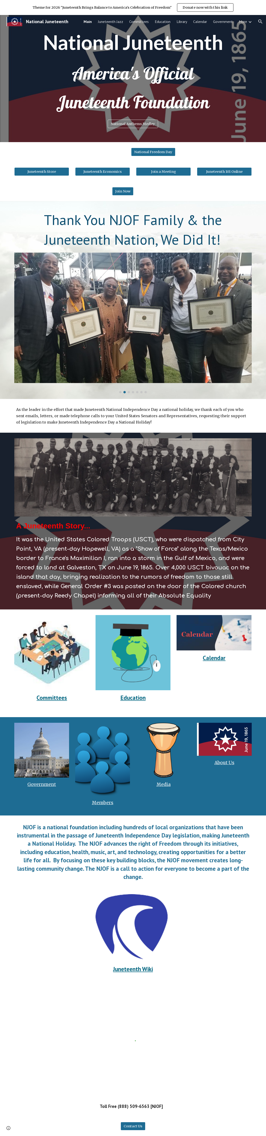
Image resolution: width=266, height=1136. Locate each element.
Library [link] (182, 21)
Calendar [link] (200, 21)
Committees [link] (139, 21)
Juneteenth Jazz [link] (110, 21)
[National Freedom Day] (153, 151)
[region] (133, 7)
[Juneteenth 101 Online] (224, 171)
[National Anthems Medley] (133, 123)
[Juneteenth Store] (42, 171)
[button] (260, 21)
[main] (133, 42)
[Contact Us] (133, 1126)
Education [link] (162, 21)
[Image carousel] (133, 323)
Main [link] (88, 21)
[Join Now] (122, 191)
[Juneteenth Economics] (102, 171)
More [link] (243, 21)
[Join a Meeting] (163, 171)
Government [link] (223, 21)
